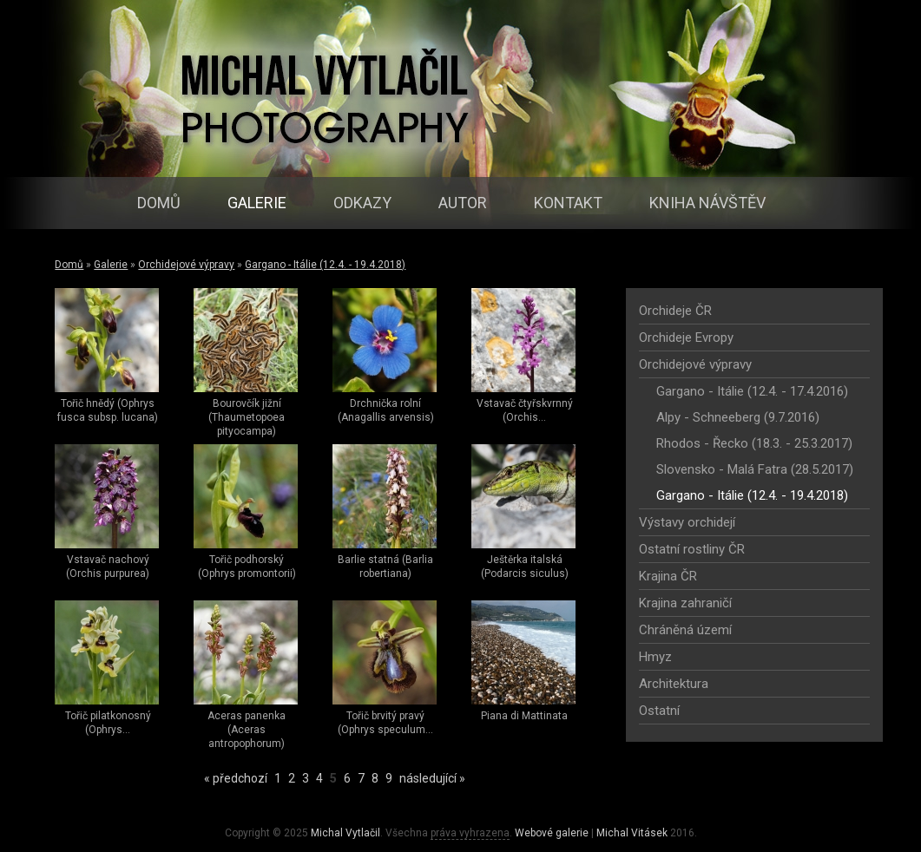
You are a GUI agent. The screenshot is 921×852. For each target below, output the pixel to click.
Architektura (673, 683)
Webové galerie (552, 833)
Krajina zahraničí (685, 603)
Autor (462, 202)
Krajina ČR (668, 576)
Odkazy (362, 202)
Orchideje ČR (675, 310)
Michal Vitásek (632, 833)
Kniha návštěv (707, 202)
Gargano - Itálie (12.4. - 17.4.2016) (752, 391)
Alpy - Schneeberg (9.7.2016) (737, 417)
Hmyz (655, 657)
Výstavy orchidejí (687, 522)
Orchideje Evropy (686, 337)
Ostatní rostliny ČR (692, 549)
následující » (432, 778)
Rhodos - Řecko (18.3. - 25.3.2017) (754, 443)
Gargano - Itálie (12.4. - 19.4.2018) (325, 265)
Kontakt (568, 202)
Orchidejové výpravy (186, 265)
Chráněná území (685, 630)
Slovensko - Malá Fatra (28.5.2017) (754, 469)
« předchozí (235, 778)
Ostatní (659, 710)
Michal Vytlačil (345, 833)
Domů (159, 202)
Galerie (256, 202)
